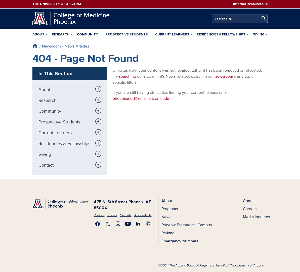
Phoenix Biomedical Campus (186, 225)
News (166, 216)
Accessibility (143, 215)
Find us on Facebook (98, 224)
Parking (168, 233)
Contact (46, 165)
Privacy (112, 215)
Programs (169, 208)
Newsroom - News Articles (65, 46)
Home (34, 45)
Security (126, 215)
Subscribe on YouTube (128, 224)
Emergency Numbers (179, 241)
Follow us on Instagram (118, 224)
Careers (249, 208)
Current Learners (172, 34)
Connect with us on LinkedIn (138, 224)
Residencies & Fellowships (221, 34)
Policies (99, 215)
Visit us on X (108, 224)
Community (87, 34)
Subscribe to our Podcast (148, 224)
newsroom (224, 76)
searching (127, 76)
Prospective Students (126, 34)
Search (263, 18)
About (38, 34)
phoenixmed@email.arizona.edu (141, 98)
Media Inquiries (256, 216)
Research (60, 34)
